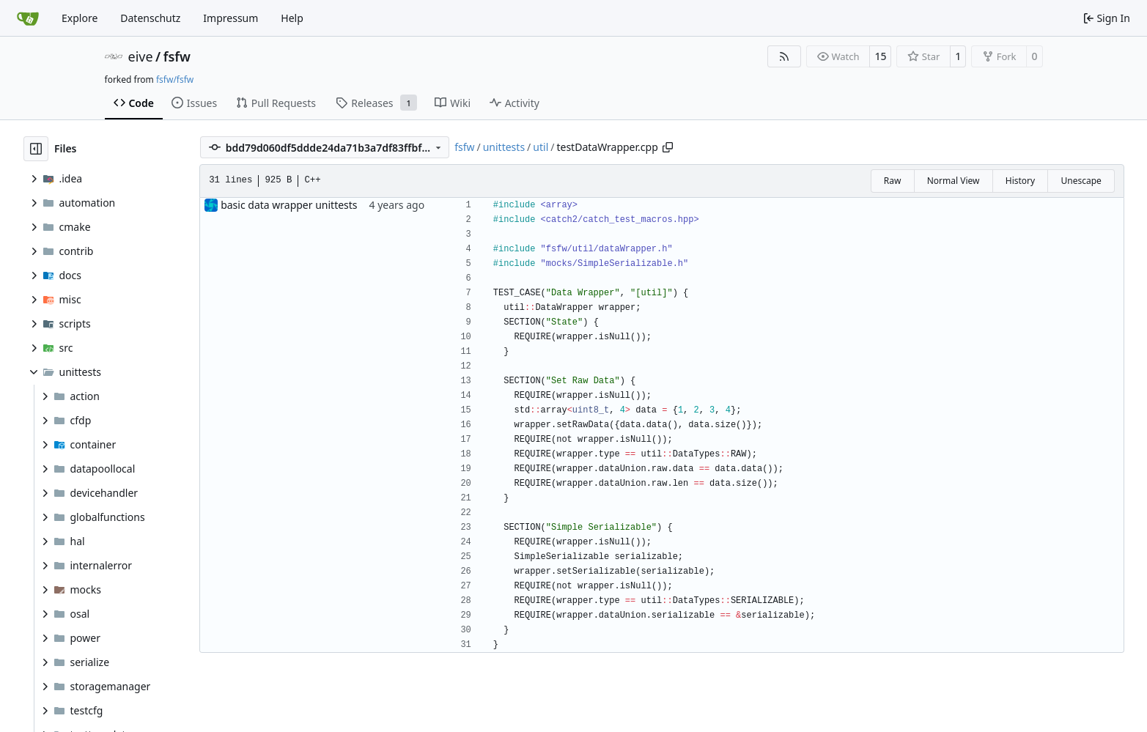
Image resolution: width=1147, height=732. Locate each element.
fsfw (177, 56)
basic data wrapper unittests (289, 205)
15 (880, 56)
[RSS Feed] (784, 56)
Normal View (953, 180)
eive (140, 56)
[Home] (27, 18)
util (540, 147)
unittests (504, 147)
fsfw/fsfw (174, 79)
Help (292, 18)
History (1020, 180)
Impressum (230, 18)
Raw (892, 180)
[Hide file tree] (35, 148)
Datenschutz (150, 18)
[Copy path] (668, 147)
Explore (79, 18)
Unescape (1081, 180)
